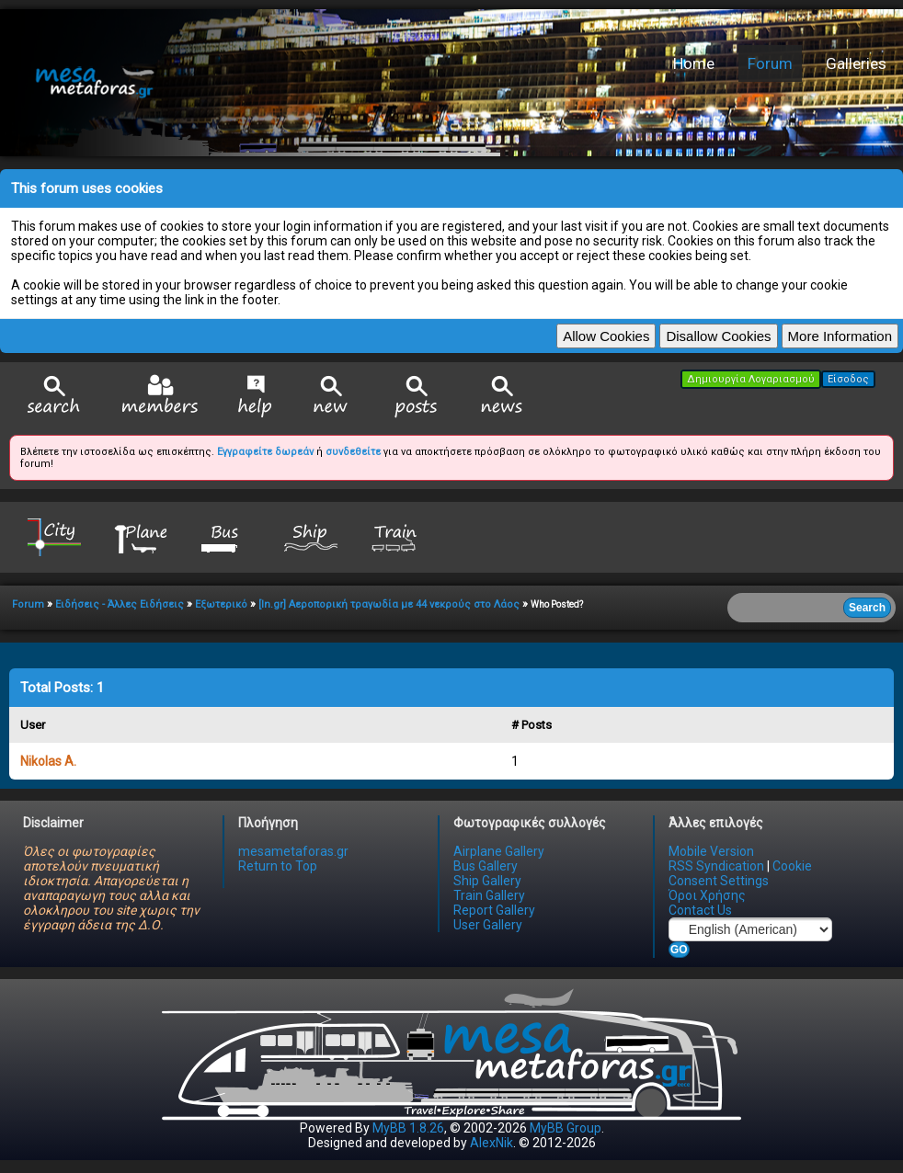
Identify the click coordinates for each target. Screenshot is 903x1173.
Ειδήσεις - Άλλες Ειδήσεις (119, 604)
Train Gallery (489, 895)
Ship (310, 536)
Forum (770, 63)
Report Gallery (494, 910)
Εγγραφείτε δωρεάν (265, 452)
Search (54, 396)
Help (255, 396)
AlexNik (491, 1142)
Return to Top (277, 866)
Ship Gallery (487, 880)
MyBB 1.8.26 (408, 1128)
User (32, 725)
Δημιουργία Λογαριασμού (751, 379)
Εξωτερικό (221, 604)
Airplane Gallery (498, 851)
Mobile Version (711, 851)
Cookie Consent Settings (740, 873)
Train (396, 536)
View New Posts (331, 396)
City (54, 536)
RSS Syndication (716, 866)
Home (693, 63)
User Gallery (487, 924)
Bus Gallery (485, 866)
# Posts (531, 725)
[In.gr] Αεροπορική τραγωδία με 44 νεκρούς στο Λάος (389, 604)
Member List (159, 395)
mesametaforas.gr (293, 851)
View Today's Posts (416, 396)
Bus (225, 536)
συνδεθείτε (353, 452)
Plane (139, 536)
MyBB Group (565, 1128)
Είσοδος (848, 379)
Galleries (856, 63)
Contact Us (700, 910)
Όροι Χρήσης (707, 895)
